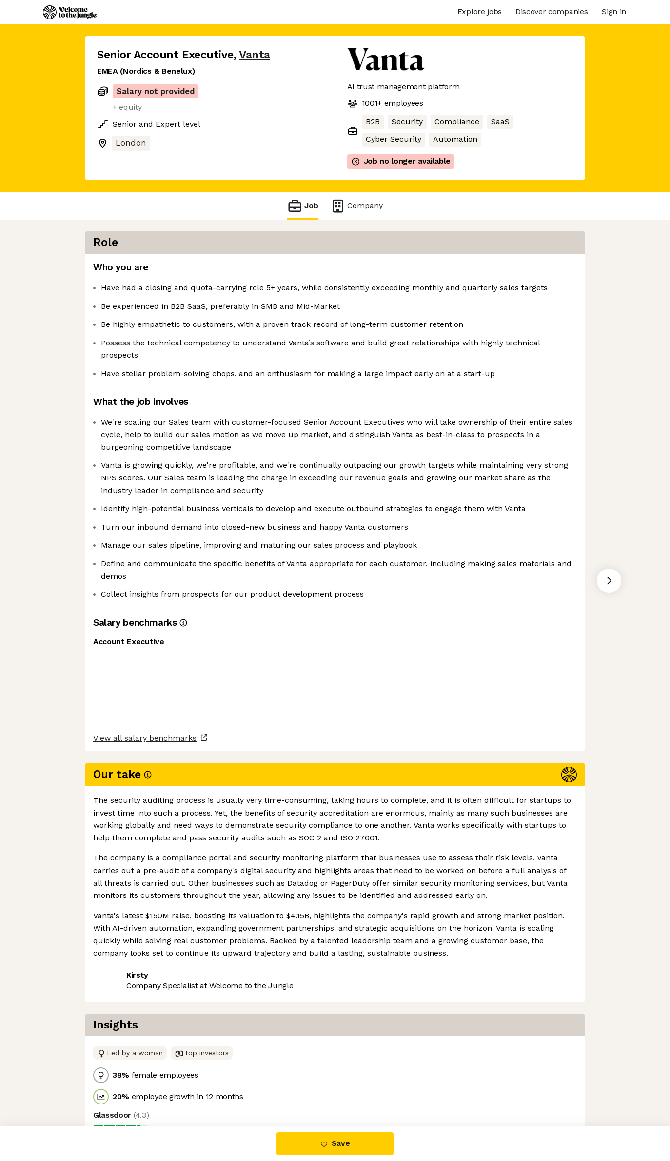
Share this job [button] (124, 962)
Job (302, 206)
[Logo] (70, 12)
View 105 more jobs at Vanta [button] (218, 962)
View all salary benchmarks (145, 925)
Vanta (254, 54)
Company (356, 206)
